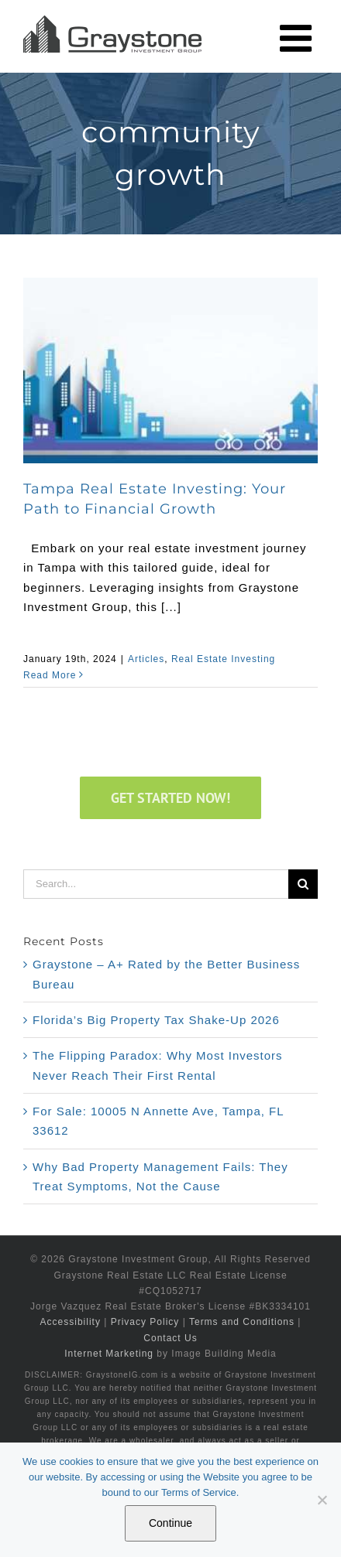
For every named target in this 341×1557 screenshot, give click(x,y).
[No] (321, 1499)
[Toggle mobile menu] (299, 37)
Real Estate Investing (223, 659)
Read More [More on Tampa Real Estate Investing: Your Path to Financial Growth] (49, 675)
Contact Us (170, 1338)
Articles (146, 659)
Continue (170, 1523)
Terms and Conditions (241, 1321)
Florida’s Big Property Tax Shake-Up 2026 (156, 1019)
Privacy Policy (145, 1321)
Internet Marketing (108, 1353)
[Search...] (155, 884)
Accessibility (70, 1321)
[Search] (303, 884)
